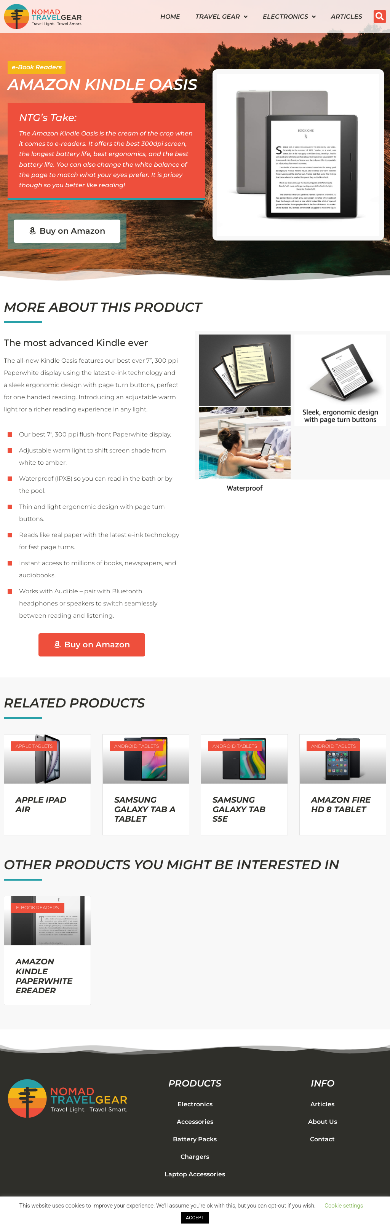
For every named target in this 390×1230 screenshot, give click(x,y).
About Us (322, 1122)
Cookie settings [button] (343, 1205)
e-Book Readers (37, 67)
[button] (380, 16)
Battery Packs (195, 1139)
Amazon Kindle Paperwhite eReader (44, 976)
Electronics (289, 17)
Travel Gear (221, 17)
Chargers (195, 1157)
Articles (346, 16)
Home (170, 16)
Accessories (195, 1122)
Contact (322, 1139)
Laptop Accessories (195, 1174)
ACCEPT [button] (195, 1217)
